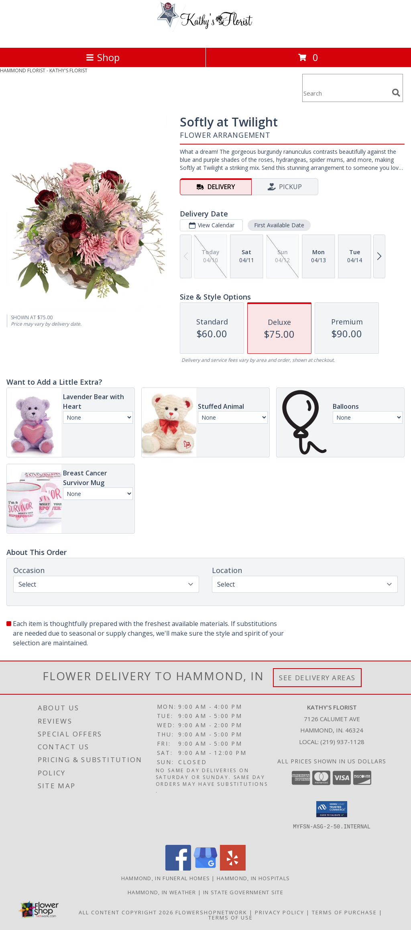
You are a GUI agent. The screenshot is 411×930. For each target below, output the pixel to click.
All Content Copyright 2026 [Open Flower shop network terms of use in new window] (126, 912)
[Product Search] (346, 93)
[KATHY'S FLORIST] (205, 36)
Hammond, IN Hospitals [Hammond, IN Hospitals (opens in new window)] (253, 878)
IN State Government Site (243, 892)
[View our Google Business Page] (205, 868)
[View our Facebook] (178, 868)
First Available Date (279, 225)
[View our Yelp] (233, 868)
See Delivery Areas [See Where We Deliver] (317, 677)
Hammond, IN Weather (162, 892)
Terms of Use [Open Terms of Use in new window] (230, 917)
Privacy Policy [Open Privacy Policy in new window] (279, 912)
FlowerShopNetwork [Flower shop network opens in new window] (211, 912)
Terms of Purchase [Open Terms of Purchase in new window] (344, 912)
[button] (331, 809)
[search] (396, 92)
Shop (103, 57)
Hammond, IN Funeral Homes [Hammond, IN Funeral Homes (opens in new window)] (165, 878)
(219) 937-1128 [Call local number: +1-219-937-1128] (342, 742)
